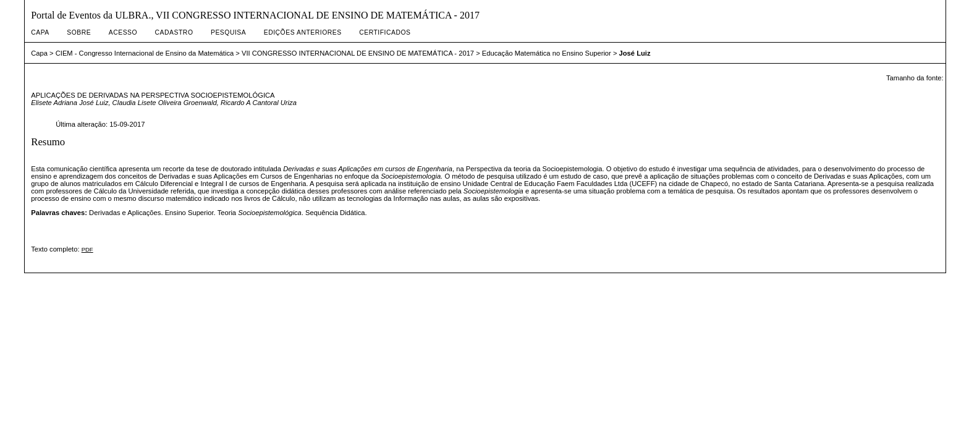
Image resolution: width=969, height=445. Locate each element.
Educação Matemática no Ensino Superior (546, 53)
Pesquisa (228, 32)
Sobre (79, 32)
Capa (40, 32)
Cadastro (174, 32)
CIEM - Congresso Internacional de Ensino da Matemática (145, 53)
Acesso (123, 32)
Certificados (384, 32)
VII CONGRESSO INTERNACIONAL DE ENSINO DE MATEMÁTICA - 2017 (358, 53)
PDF (87, 249)
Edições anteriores (303, 32)
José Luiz (635, 53)
